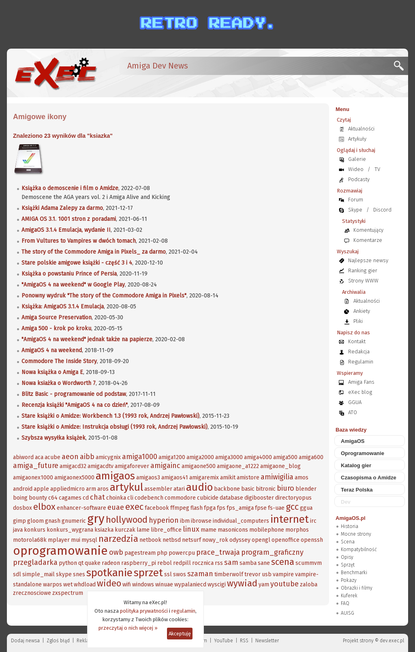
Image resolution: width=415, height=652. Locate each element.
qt (80, 563)
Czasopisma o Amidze (368, 478)
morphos (297, 529)
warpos (52, 584)
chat (97, 497)
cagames (70, 497)
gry (96, 518)
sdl (17, 574)
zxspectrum (67, 593)
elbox (44, 506)
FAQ (345, 603)
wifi (126, 584)
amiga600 (311, 457)
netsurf (191, 540)
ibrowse (201, 520)
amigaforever (132, 466)
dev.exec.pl (392, 640)
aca (39, 457)
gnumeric (74, 520)
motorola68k (30, 540)
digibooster (259, 497)
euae (115, 507)
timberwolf (228, 574)
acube (52, 457)
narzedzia (118, 538)
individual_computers (241, 520)
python (68, 563)
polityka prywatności (144, 611)
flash (196, 507)
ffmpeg (179, 507)
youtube (284, 583)
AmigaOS (353, 441)
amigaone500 (199, 466)
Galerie (357, 159)
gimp (19, 520)
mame (208, 529)
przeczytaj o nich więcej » (128, 628)
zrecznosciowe (32, 593)
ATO (352, 412)
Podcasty (359, 179)
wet (68, 584)
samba (248, 563)
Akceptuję (180, 634)
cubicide (207, 497)
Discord (382, 210)
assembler (158, 488)
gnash (52, 520)
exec (134, 506)
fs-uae (276, 507)
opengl (261, 540)
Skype (355, 210)
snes (79, 574)
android (22, 488)
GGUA (355, 402)
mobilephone (266, 529)
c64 (53, 497)
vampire (283, 574)
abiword (23, 457)
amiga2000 (200, 457)
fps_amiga (240, 507)
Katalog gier (356, 465)
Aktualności (361, 129)
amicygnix (108, 457)
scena (282, 561)
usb (267, 574)
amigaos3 (148, 477)
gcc (292, 506)
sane (264, 563)
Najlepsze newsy (368, 260)
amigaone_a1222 (238, 466)
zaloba (308, 584)
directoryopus (293, 497)
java (18, 529)
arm (91, 488)
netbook (150, 540)
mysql (89, 540)
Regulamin (360, 362)
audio (199, 487)
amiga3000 (229, 457)
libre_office (166, 529)
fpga (210, 507)
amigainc (165, 465)
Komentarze (367, 240)
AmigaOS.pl (351, 518)
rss (219, 563)
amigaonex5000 (74, 477)
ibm (185, 520)
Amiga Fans (361, 382)
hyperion (164, 520)
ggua (306, 507)
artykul (126, 487)
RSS (244, 640)
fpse (261, 507)
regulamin (183, 611)
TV (377, 169)
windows (143, 584)
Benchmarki (354, 572)
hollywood (127, 519)
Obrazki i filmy (356, 588)
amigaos (115, 476)
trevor (252, 574)
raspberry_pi (138, 563)
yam (264, 584)
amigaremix (204, 477)
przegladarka (35, 562)
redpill (182, 563)
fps (221, 507)
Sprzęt (348, 565)
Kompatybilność (359, 549)
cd (86, 497)
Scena (348, 542)
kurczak (125, 529)
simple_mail (38, 574)
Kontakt (357, 341)
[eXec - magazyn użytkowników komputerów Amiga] (55, 73)
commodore (180, 497)
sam (231, 562)
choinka (116, 497)
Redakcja (359, 351)
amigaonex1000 (33, 477)
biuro (285, 488)
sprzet (148, 572)
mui (75, 540)
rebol (164, 563)
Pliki (358, 321)
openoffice (285, 540)
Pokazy (349, 580)
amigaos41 (174, 477)
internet (289, 519)
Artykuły (357, 139)
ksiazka (103, 529)
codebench (149, 497)
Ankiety (361, 311)
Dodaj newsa (25, 640)
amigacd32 (73, 466)
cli (130, 497)
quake (93, 563)
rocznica (203, 563)
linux (191, 529)
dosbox (22, 507)
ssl (168, 574)
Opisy (347, 557)
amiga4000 (258, 457)
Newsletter (267, 640)
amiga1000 (139, 456)
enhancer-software (81, 507)
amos (301, 477)
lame (143, 529)
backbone (227, 488)
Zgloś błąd (58, 640)
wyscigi (217, 584)
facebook (157, 507)
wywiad (242, 583)
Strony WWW (363, 281)
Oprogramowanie (362, 453)
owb (116, 552)
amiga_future (35, 465)
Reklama (86, 640)
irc (313, 520)
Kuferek (349, 596)
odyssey (239, 540)
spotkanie (109, 572)
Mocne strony (356, 534)
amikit (227, 477)
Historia (349, 526)
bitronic (266, 488)
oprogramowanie (60, 550)
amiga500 (285, 457)
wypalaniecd (190, 584)
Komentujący (368, 230)
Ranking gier (362, 270)
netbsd (172, 540)
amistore (248, 477)
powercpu (182, 552)
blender (306, 488)
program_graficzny (272, 552)
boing (20, 497)
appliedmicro (67, 488)
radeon (111, 563)
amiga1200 (171, 457)
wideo (109, 583)
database (231, 497)
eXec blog (360, 392)
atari (179, 488)
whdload (85, 584)
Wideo (356, 169)
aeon (70, 456)
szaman (200, 573)
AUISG (347, 613)
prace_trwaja (218, 552)
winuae (164, 584)
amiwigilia (277, 476)
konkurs (34, 529)
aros (103, 488)
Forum (355, 200)
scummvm (308, 563)
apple (41, 488)
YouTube (223, 640)
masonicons (233, 529)
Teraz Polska (357, 490)
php (162, 552)
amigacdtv (100, 466)
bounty (38, 497)
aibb (87, 456)
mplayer (59, 540)
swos (179, 574)
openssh (312, 540)
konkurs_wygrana (70, 529)
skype (64, 574)
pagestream (140, 552)
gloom (35, 520)
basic (248, 488)
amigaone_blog (280, 466)
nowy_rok (215, 540)
